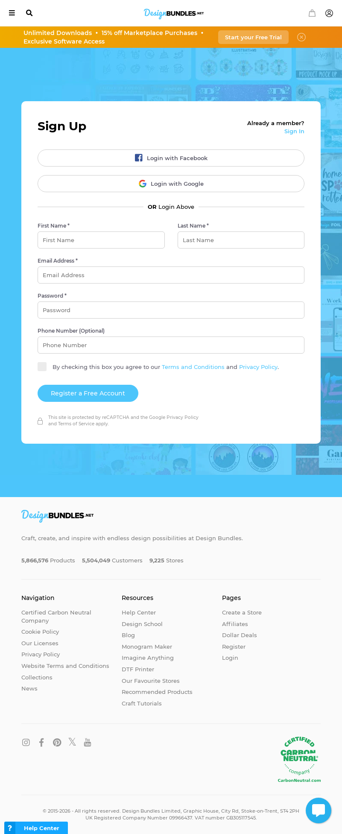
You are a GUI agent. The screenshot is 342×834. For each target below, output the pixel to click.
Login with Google (171, 183)
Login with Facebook (171, 158)
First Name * (54, 225)
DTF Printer (138, 669)
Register (234, 646)
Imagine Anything (148, 657)
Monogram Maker (147, 646)
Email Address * (58, 261)
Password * (52, 296)
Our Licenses (39, 643)
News (29, 688)
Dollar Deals (239, 635)
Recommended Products (157, 691)
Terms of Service (76, 424)
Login (230, 657)
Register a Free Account (88, 393)
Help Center (139, 612)
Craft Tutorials (142, 703)
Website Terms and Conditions (65, 665)
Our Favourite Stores (151, 680)
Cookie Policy (40, 631)
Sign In (294, 131)
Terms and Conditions (193, 366)
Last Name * (193, 225)
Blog (128, 635)
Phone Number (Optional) (71, 331)
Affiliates (235, 623)
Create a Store (242, 612)
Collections (37, 677)
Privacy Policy (258, 366)
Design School (142, 623)
